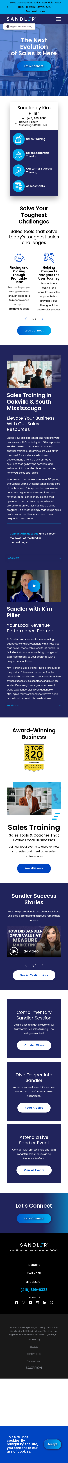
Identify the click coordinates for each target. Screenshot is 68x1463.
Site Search (33, 1282)
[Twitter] (51, 1302)
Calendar (34, 1273)
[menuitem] (34, 1339)
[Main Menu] (58, 19)
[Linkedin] (44, 1302)
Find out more (35, 11)
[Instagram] (23, 1302)
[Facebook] (16, 1302)
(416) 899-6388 (36, 118)
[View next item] (42, 318)
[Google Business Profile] (37, 1302)
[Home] (21, 19)
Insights (34, 1265)
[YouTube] (30, 1302)
